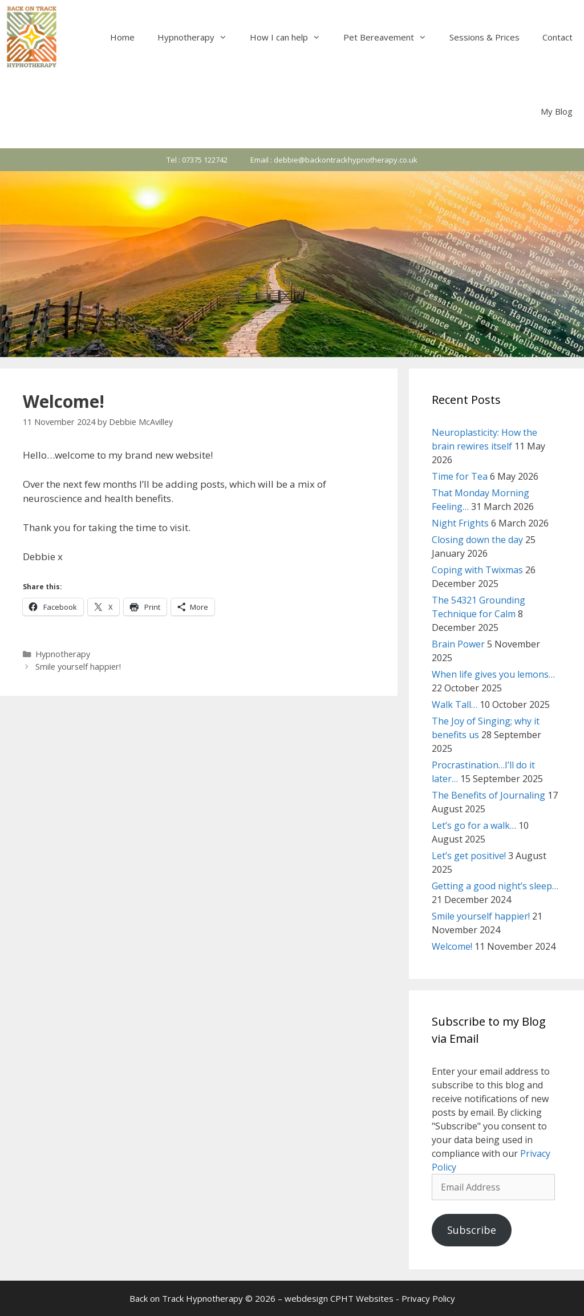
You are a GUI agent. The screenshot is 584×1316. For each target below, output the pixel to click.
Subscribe (471, 1230)
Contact (557, 37)
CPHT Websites (362, 1298)
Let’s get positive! (469, 855)
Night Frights (460, 523)
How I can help (291, 37)
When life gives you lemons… (493, 674)
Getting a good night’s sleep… (495, 886)
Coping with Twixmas (477, 570)
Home (122, 37)
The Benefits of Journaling (488, 795)
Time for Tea (460, 476)
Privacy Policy (428, 1298)
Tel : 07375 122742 (197, 160)
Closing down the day (477, 539)
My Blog (557, 111)
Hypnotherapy (197, 37)
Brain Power (458, 644)
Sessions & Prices (484, 37)
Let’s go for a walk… (474, 825)
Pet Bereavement (390, 37)
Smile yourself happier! (78, 666)
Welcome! (452, 946)
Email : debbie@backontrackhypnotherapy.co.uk (333, 160)
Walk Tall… (454, 704)
